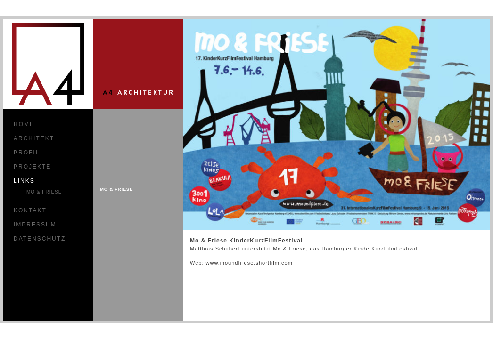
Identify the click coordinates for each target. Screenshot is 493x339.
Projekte (32, 166)
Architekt (34, 138)
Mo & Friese (44, 191)
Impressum (35, 224)
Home (24, 124)
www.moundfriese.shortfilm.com (249, 263)
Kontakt (30, 210)
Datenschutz (40, 238)
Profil (27, 152)
